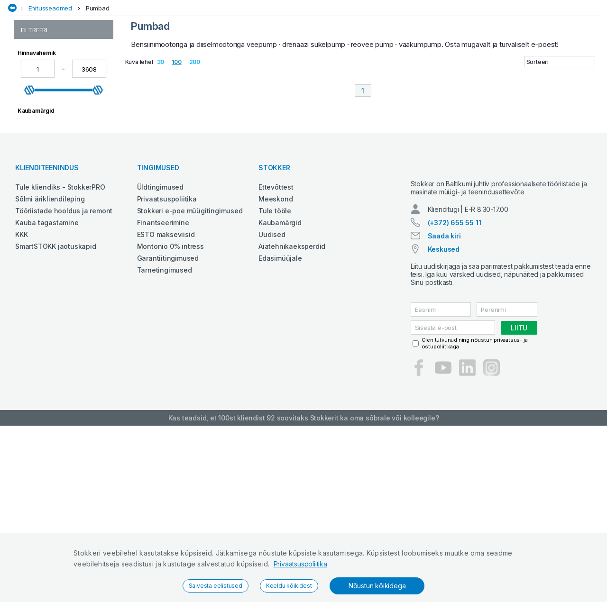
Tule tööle (274, 378)
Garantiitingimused (168, 426)
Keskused (444, 425)
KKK (21, 402)
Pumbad (98, 77)
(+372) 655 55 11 (454, 399)
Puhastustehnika (413, 58)
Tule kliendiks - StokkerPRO (60, 355)
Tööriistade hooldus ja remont (63, 378)
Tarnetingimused (164, 438)
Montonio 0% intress (170, 414)
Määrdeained (356, 58)
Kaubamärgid (280, 390)
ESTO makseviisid (166, 402)
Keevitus (314, 58)
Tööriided (549, 58)
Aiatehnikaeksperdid (291, 414)
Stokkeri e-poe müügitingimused (190, 378)
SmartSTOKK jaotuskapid (55, 414)
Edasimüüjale (280, 426)
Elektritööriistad (203, 58)
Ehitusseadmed (50, 77)
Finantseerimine (163, 390)
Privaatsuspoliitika (300, 564)
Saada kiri (444, 412)
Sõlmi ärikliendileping (50, 367)
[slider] (29, 159)
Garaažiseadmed (266, 58)
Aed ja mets (94, 58)
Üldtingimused (160, 355)
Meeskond (275, 367)
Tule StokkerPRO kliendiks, (107, 9)
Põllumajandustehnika (488, 58)
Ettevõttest (276, 355)
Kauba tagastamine (47, 390)
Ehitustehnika (143, 58)
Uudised (271, 402)
